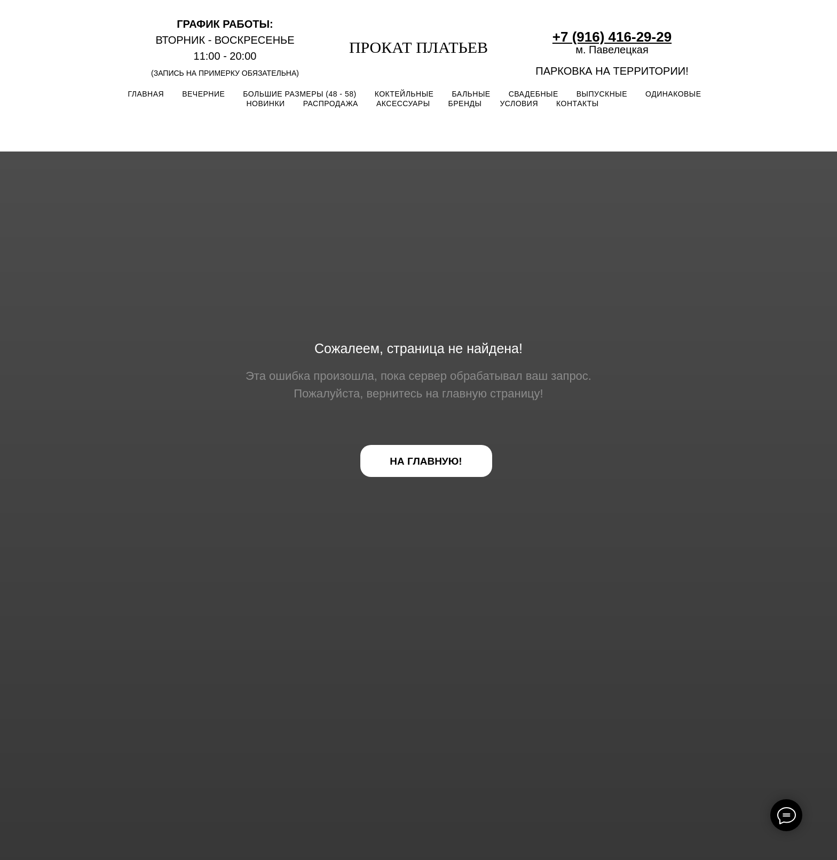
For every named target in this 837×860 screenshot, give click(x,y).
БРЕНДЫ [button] (465, 103)
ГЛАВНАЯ (146, 94)
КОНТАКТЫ (577, 103)
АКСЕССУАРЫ (403, 103)
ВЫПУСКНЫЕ (602, 94)
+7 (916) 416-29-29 (612, 37)
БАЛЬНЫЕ (471, 94)
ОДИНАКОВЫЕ (673, 94)
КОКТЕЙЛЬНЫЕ (404, 94)
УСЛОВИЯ (519, 103)
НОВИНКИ (265, 103)
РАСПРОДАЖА (330, 103)
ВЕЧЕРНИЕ (203, 94)
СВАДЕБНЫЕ (533, 94)
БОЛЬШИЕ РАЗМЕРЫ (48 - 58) (299, 94)
